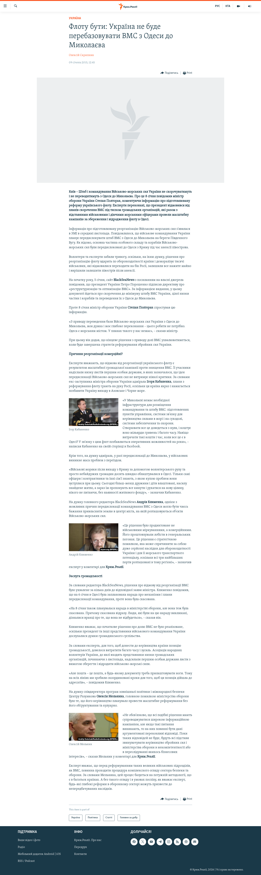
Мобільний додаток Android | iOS (39, 854)
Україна (75, 18)
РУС (217, 6)
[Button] (169, 73)
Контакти (80, 854)
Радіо (21, 847)
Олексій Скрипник (81, 55)
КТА (227, 6)
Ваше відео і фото (29, 840)
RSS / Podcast (26, 861)
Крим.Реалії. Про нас (87, 840)
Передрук (80, 847)
